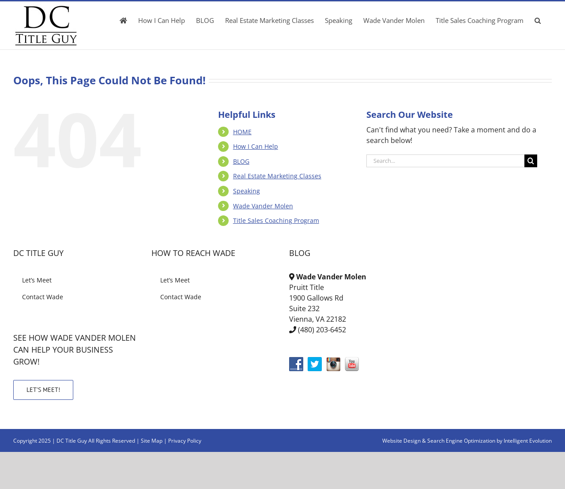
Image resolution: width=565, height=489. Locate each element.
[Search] (530, 160)
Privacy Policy (184, 440)
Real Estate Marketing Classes (277, 176)
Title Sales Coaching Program (276, 220)
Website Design (401, 440)
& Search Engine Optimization (459, 440)
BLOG (241, 161)
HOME (242, 132)
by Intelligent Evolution (524, 440)
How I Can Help (255, 146)
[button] (538, 20)
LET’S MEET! (43, 390)
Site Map (151, 440)
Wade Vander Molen (263, 206)
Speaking (246, 191)
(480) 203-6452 (322, 330)
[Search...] (445, 160)
